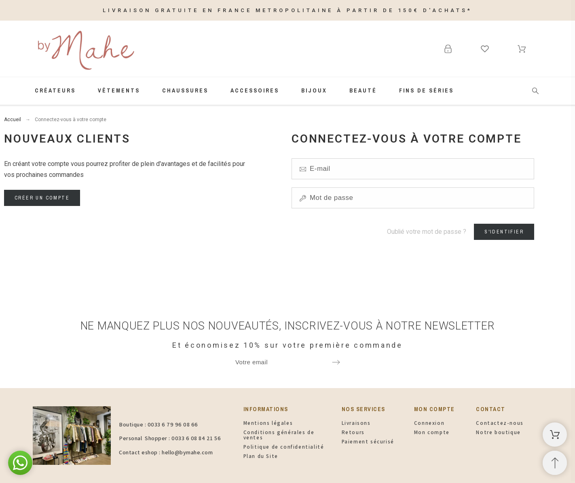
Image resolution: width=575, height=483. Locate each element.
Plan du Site (260, 456)
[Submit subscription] (336, 362)
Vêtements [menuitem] (119, 90)
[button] (20, 463)
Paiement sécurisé (368, 441)
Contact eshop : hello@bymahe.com (166, 452)
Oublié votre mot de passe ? (426, 231)
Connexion (429, 423)
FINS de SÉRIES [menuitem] (426, 90)
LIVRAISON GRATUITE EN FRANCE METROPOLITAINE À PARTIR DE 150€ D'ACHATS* (287, 10)
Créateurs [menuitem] (55, 90)
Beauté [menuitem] (363, 90)
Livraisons (356, 423)
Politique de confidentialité (283, 446)
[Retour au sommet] (555, 463)
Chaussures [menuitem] (185, 90)
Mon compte (432, 432)
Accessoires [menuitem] (254, 90)
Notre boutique (498, 432)
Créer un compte (42, 198)
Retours (353, 432)
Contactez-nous (499, 423)
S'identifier (504, 232)
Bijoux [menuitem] (314, 90)
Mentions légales (268, 423)
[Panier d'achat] (555, 434)
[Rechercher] (535, 91)
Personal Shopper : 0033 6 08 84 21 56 (170, 438)
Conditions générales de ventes (279, 435)
